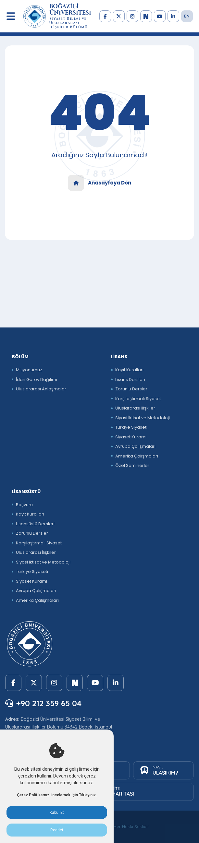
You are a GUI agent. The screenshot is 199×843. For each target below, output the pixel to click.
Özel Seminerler (132, 465)
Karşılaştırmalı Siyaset (138, 399)
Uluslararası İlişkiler (135, 408)
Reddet (56, 830)
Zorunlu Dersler (131, 389)
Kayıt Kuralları (129, 370)
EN (187, 15)
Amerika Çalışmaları (136, 456)
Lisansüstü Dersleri (35, 524)
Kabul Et (57, 812)
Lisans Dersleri (130, 379)
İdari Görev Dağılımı (36, 379)
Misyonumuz (29, 370)
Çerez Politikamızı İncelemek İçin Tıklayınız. (57, 795)
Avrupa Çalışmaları (135, 446)
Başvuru (24, 505)
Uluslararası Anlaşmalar (41, 389)
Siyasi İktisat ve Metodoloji (142, 418)
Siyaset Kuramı (130, 437)
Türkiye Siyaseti (131, 427)
